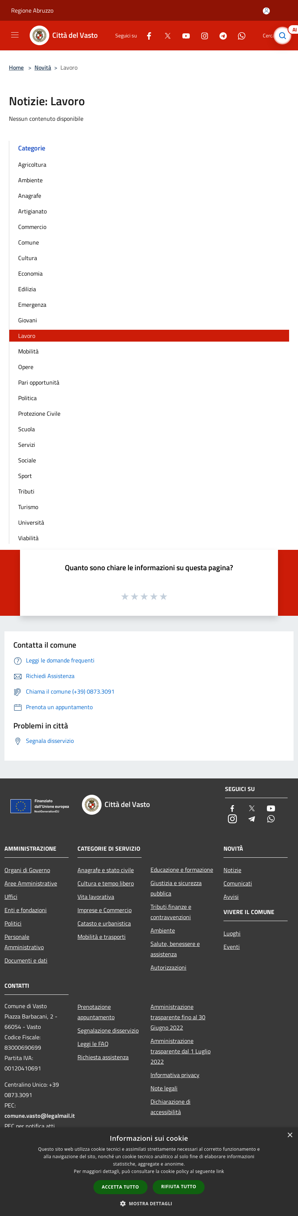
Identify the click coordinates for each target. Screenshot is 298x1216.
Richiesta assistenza (103, 1057)
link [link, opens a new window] (220, 1171)
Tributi (26, 491)
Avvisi (231, 896)
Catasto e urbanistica (104, 923)
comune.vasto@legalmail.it (39, 1115)
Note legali (164, 1088)
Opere (25, 366)
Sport (25, 475)
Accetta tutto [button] (120, 1187)
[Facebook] (146, 35)
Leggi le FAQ (93, 1043)
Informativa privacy (174, 1074)
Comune (28, 242)
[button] (149, 1203)
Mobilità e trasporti (101, 936)
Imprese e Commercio (104, 910)
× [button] (289, 1135)
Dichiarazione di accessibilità (170, 1106)
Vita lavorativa (95, 896)
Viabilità (28, 538)
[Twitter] (164, 35)
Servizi (26, 444)
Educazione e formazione (181, 869)
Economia (30, 273)
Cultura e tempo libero (105, 883)
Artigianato (32, 211)
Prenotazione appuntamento (96, 1011)
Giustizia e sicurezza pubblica (176, 888)
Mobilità (28, 351)
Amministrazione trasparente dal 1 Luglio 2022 (180, 1051)
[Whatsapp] (238, 35)
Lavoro (26, 335)
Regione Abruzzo (32, 10)
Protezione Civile (39, 413)
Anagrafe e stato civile (105, 870)
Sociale (27, 460)
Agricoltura (32, 164)
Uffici (10, 896)
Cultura (27, 257)
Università (31, 522)
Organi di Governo (27, 870)
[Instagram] (201, 35)
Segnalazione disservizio (108, 1030)
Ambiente (30, 180)
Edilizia (27, 289)
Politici (12, 923)
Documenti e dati (25, 960)
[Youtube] (183, 35)
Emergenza (32, 304)
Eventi (232, 946)
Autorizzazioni (168, 967)
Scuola (26, 429)
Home (16, 67)
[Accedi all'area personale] (266, 11)
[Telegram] (220, 35)
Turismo (28, 506)
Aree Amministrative (30, 883)
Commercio (32, 226)
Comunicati (238, 883)
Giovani (27, 320)
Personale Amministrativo (24, 941)
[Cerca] (282, 35)
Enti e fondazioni (25, 910)
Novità (42, 67)
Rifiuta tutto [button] (178, 1186)
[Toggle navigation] (14, 34)
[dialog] (149, 1171)
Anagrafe (29, 195)
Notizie (232, 870)
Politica (27, 397)
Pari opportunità (38, 382)
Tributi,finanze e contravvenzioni (170, 911)
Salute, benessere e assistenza (175, 948)
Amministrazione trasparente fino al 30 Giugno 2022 (177, 1017)
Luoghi (232, 933)
